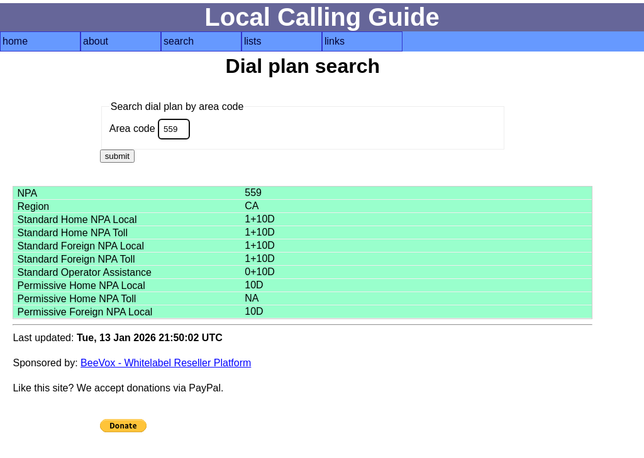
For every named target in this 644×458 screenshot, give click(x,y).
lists (253, 41)
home (15, 41)
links (335, 41)
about (95, 41)
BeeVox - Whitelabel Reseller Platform (165, 362)
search (179, 41)
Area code (149, 129)
